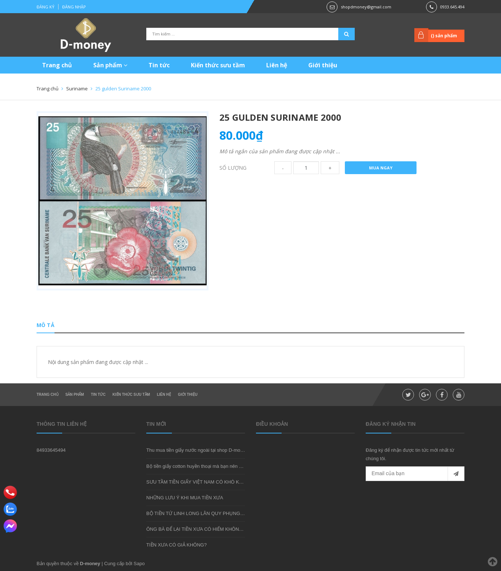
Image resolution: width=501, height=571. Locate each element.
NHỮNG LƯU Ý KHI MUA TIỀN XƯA (184, 497)
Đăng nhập (74, 7)
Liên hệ (276, 65)
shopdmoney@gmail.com (366, 7)
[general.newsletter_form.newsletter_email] (415, 473)
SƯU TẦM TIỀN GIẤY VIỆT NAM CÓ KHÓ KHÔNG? (201, 482)
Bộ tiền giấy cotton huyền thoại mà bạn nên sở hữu (200, 466)
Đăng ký (45, 7)
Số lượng (232, 167)
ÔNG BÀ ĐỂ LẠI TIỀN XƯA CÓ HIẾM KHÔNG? (195, 529)
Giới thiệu (322, 65)
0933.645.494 (452, 7)
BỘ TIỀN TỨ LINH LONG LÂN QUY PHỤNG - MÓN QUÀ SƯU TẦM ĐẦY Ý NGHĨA (233, 513)
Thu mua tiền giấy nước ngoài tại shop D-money (197, 450)
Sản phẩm (110, 65)
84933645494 (51, 450)
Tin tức (159, 65)
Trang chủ (57, 65)
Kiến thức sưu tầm (218, 65)
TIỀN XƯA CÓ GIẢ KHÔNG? (176, 545)
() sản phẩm (444, 36)
